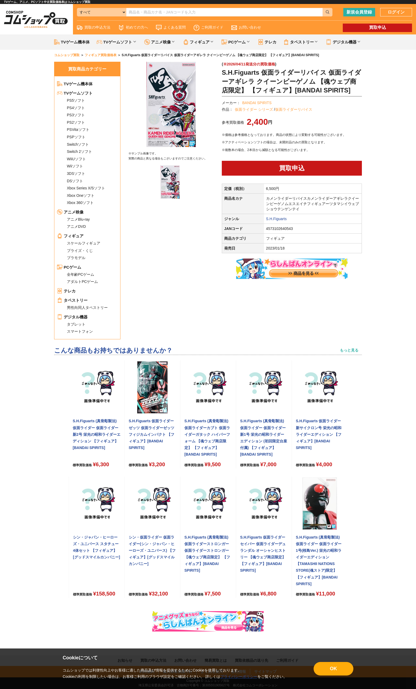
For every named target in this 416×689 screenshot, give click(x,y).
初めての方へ (133, 27)
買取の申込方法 (93, 27)
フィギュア (70, 236)
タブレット (76, 324)
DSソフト (75, 181)
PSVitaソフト (78, 129)
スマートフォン (80, 331)
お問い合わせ (246, 27)
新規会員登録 (359, 12)
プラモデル (76, 258)
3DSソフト (76, 173)
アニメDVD (76, 226)
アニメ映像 (70, 212)
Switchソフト (78, 144)
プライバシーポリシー (238, 676)
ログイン (396, 12)
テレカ (267, 42)
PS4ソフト (76, 108)
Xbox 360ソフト (80, 203)
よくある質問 (171, 27)
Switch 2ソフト (79, 151)
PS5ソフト (76, 100)
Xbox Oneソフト (80, 195)
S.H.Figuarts (276, 219)
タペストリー (72, 300)
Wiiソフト (75, 166)
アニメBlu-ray (78, 219)
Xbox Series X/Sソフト (86, 188)
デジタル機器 (72, 317)
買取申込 (377, 27)
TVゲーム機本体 (72, 42)
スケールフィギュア (83, 243)
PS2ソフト (76, 122)
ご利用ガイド (208, 27)
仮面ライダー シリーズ (254, 109)
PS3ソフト (76, 115)
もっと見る (349, 350)
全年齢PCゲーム (80, 274)
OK (333, 668)
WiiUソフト (76, 159)
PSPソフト (76, 137)
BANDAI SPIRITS (256, 103)
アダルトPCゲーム (82, 281)
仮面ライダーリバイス (293, 109)
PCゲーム (69, 267)
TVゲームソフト (75, 93)
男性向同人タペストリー (87, 307)
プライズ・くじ (80, 250)
